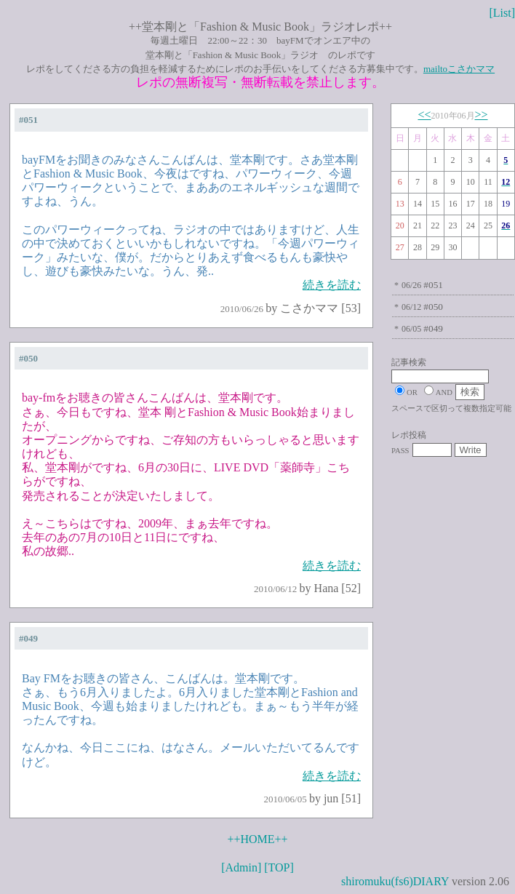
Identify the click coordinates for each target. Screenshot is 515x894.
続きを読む (332, 285)
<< (424, 114)
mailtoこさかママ (459, 68)
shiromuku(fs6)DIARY (395, 881)
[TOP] (279, 867)
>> (481, 114)
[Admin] (241, 867)
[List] (502, 13)
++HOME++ (257, 839)
